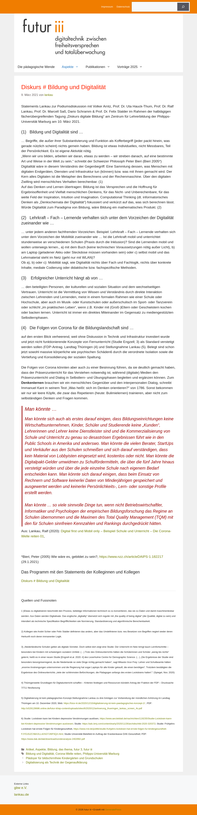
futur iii (88, 749)
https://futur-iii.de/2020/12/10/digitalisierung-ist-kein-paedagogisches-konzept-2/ (104, 703)
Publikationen (100, 67)
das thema (65, 749)
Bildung (52, 749)
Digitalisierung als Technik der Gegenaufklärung (56, 762)
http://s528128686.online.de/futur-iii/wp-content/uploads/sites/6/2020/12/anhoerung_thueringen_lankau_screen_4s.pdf (81, 708)
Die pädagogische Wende (36, 67)
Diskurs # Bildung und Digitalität (45, 581)
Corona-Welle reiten (68, 753)
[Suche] (183, 7)
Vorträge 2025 (131, 67)
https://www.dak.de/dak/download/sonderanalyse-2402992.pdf (53, 739)
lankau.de (21, 794)
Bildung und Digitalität (40, 753)
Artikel (30, 749)
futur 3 (78, 749)
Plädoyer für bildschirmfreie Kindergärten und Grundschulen (64, 758)
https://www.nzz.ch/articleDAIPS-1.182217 (131, 557)
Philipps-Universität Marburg (101, 753)
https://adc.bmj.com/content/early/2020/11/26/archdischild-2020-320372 (119, 723)
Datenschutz (123, 6)
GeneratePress (113, 809)
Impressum (107, 6)
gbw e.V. (20, 788)
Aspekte (72, 67)
